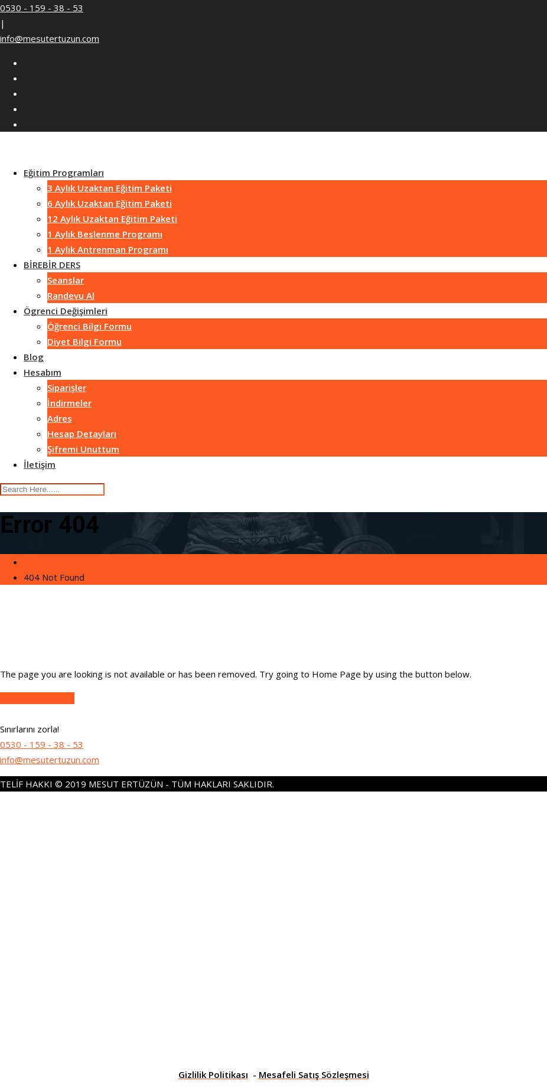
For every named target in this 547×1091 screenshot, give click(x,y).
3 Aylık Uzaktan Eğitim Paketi (109, 188)
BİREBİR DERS (52, 265)
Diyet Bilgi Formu (84, 341)
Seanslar (65, 280)
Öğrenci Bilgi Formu (89, 326)
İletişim (40, 464)
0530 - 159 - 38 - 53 (41, 8)
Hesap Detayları (81, 433)
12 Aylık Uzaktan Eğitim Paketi (112, 218)
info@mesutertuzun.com (49, 38)
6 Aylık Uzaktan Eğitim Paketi (109, 203)
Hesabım (42, 372)
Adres (59, 418)
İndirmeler (69, 403)
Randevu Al (71, 295)
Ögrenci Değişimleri (66, 311)
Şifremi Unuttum (83, 449)
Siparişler (66, 387)
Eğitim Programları (64, 172)
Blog (34, 357)
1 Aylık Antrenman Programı (107, 249)
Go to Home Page (37, 698)
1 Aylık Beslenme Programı (104, 234)
